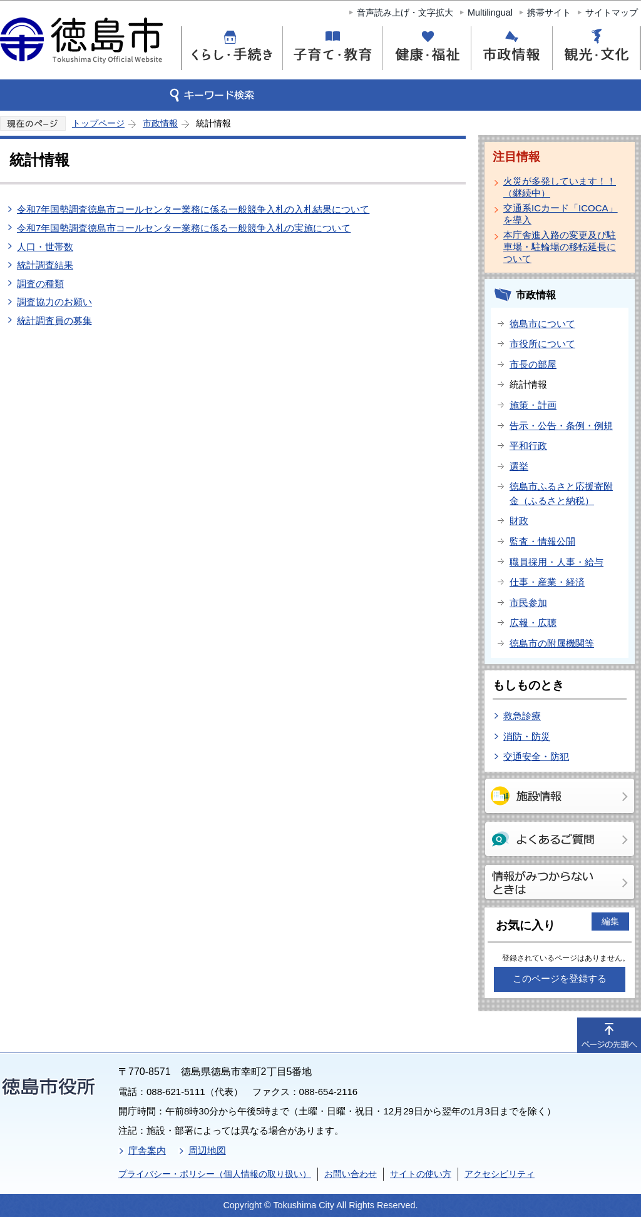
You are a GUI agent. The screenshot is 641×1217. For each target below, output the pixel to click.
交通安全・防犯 (536, 756)
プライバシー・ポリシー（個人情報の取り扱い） (214, 1174)
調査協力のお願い (54, 301)
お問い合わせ (350, 1174)
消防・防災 (526, 736)
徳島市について (542, 323)
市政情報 (160, 123)
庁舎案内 (147, 1150)
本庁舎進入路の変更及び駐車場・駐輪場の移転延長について (559, 247)
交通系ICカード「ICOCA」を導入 (560, 214)
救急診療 (522, 715)
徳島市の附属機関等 (552, 643)
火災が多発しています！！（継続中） (559, 187)
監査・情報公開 (542, 541)
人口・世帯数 (45, 246)
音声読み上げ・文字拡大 (405, 13)
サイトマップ (611, 13)
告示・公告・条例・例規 (561, 425)
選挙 (519, 466)
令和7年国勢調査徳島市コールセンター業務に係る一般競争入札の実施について (184, 228)
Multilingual (490, 13)
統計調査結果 (45, 265)
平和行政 (528, 445)
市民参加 (528, 602)
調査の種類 (40, 283)
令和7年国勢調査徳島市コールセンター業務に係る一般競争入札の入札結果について (193, 209)
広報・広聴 (533, 622)
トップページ (98, 123)
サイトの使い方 (420, 1174)
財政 (519, 520)
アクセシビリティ (499, 1174)
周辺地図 (207, 1150)
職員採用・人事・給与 (556, 562)
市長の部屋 (533, 364)
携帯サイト (549, 13)
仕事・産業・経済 (547, 582)
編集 (610, 921)
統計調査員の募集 (54, 320)
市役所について (542, 343)
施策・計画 (533, 405)
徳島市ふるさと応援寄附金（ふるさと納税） (561, 493)
